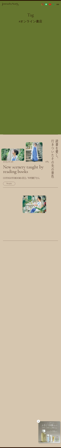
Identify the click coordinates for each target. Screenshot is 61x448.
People (9, 184)
